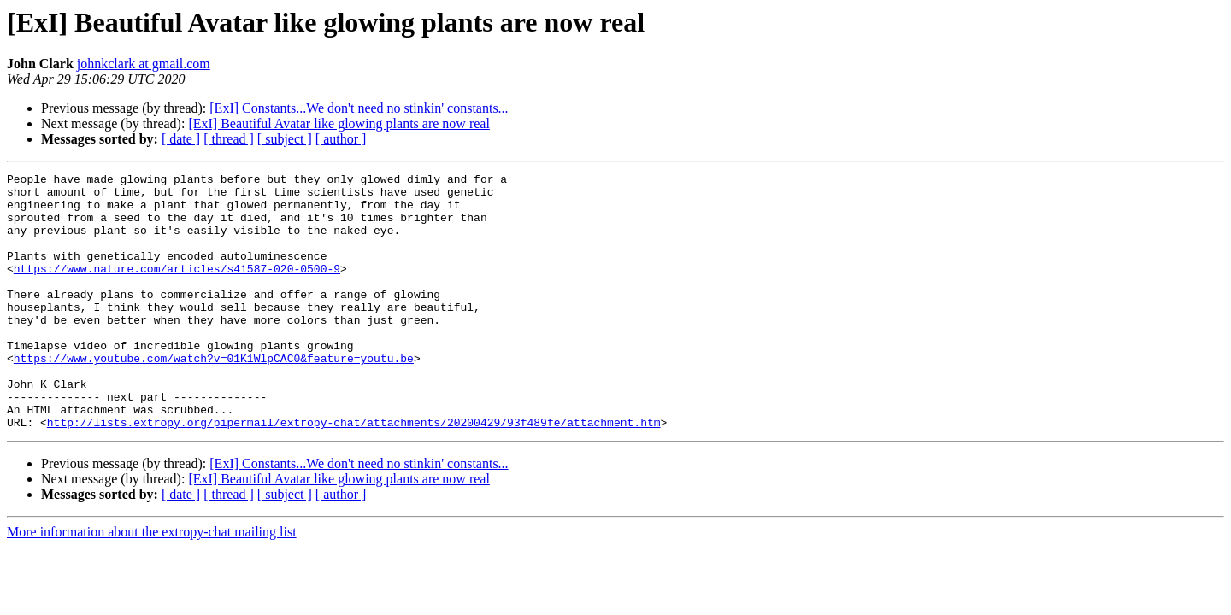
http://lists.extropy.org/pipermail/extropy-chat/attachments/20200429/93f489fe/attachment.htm (354, 473)
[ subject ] (284, 139)
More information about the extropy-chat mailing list (152, 583)
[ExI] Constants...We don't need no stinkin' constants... (358, 108)
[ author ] (341, 139)
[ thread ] (228, 139)
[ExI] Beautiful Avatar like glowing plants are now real (338, 123)
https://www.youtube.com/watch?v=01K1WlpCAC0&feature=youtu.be (214, 396)
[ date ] (181, 139)
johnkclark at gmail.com (143, 63)
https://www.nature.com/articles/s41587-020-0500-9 (177, 288)
